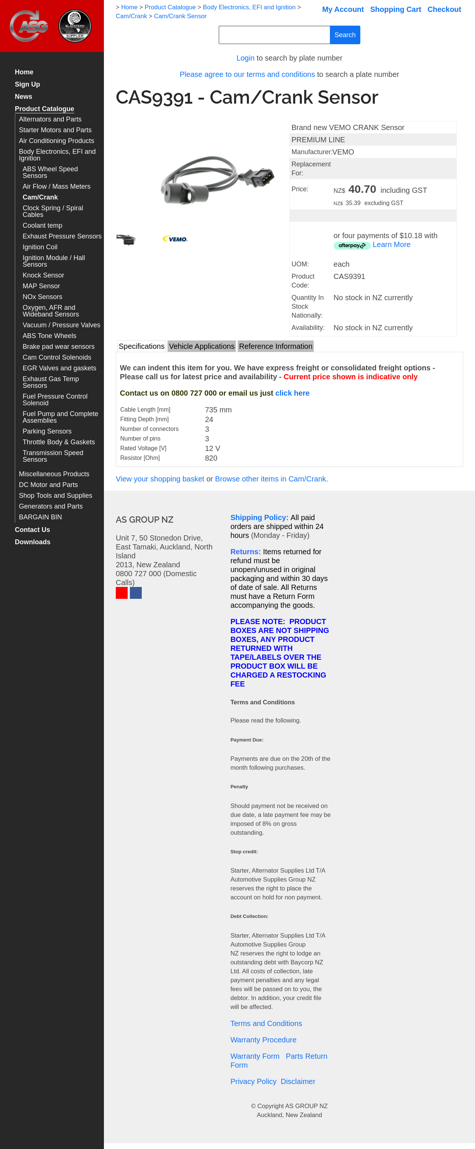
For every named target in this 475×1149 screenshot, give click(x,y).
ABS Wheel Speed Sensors (50, 172)
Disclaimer (298, 1081)
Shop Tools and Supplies (55, 495)
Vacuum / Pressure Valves (61, 325)
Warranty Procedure (263, 1040)
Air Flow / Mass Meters (57, 186)
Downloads (32, 542)
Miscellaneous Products (54, 474)
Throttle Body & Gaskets (59, 442)
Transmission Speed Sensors (53, 456)
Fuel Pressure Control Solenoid (55, 400)
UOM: (300, 264)
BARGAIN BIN (40, 517)
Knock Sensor (43, 275)
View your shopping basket (160, 479)
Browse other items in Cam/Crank (270, 479)
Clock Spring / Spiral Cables (53, 211)
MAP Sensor (41, 286)
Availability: (308, 327)
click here (292, 393)
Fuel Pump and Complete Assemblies (60, 417)
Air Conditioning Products (56, 141)
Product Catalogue (44, 109)
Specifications (141, 346)
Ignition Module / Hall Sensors (54, 261)
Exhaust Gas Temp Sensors (51, 382)
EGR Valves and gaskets (59, 368)
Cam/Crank (40, 197)
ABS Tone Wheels (49, 336)
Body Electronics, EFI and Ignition (57, 155)
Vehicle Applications (202, 346)
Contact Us (32, 529)
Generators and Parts (51, 506)
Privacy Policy (253, 1081)
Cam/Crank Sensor (180, 16)
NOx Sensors (42, 297)
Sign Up (27, 84)
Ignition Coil (40, 247)
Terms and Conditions (266, 1023)
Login (245, 58)
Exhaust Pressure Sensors (62, 236)
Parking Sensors (47, 431)
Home (24, 72)
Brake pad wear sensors (59, 346)
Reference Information (275, 346)
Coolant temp (42, 225)
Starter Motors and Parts (55, 130)
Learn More (391, 244)
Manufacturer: (311, 152)
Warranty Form (255, 1056)
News (23, 96)
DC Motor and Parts (48, 485)
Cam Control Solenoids (57, 357)
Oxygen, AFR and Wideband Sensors (51, 311)
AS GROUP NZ (306, 1106)
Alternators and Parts (50, 119)
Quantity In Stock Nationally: (307, 306)
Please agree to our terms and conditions (247, 74)
